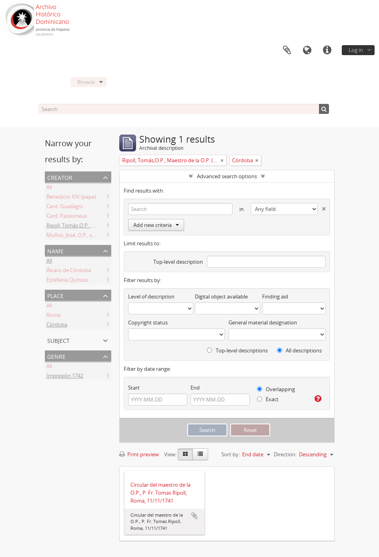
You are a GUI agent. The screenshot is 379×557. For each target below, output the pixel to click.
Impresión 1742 (64, 376)
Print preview (139, 454)
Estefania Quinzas (67, 280)
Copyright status (148, 322)
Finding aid (275, 296)
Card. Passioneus (66, 217)
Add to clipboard (195, 516)
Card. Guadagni (64, 207)
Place (55, 295)
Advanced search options (227, 176)
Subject (58, 339)
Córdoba (56, 325)
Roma (53, 316)
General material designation (263, 322)
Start (134, 387)
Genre (56, 355)
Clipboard (287, 50)
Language (307, 50)
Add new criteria (156, 225)
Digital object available (221, 296)
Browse (86, 82)
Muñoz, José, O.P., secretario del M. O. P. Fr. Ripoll (104, 236)
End (195, 387)
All (49, 188)
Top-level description (178, 261)
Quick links (327, 50)
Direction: (285, 454)
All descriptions (299, 350)
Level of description (151, 296)
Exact (268, 399)
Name (55, 250)
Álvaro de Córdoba (68, 271)
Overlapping (276, 389)
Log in (356, 50)
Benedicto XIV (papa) (71, 197)
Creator (59, 176)
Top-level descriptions (237, 350)
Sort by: (230, 454)
